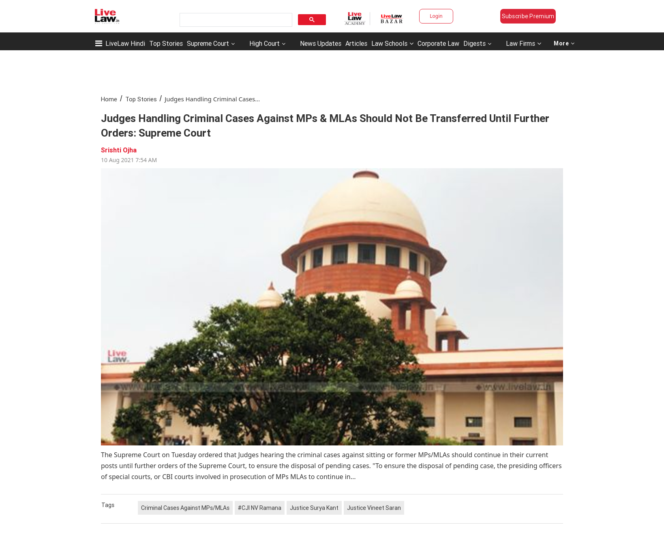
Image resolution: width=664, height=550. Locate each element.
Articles (356, 43)
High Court (264, 43)
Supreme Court (208, 43)
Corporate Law (438, 43)
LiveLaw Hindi (125, 43)
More (564, 43)
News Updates (320, 43)
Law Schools (392, 43)
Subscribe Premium (528, 16)
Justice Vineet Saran (374, 507)
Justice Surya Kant (314, 507)
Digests (474, 43)
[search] (235, 20)
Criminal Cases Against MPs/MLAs (185, 507)
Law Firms (523, 43)
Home (109, 99)
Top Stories (166, 43)
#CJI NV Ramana (259, 507)
